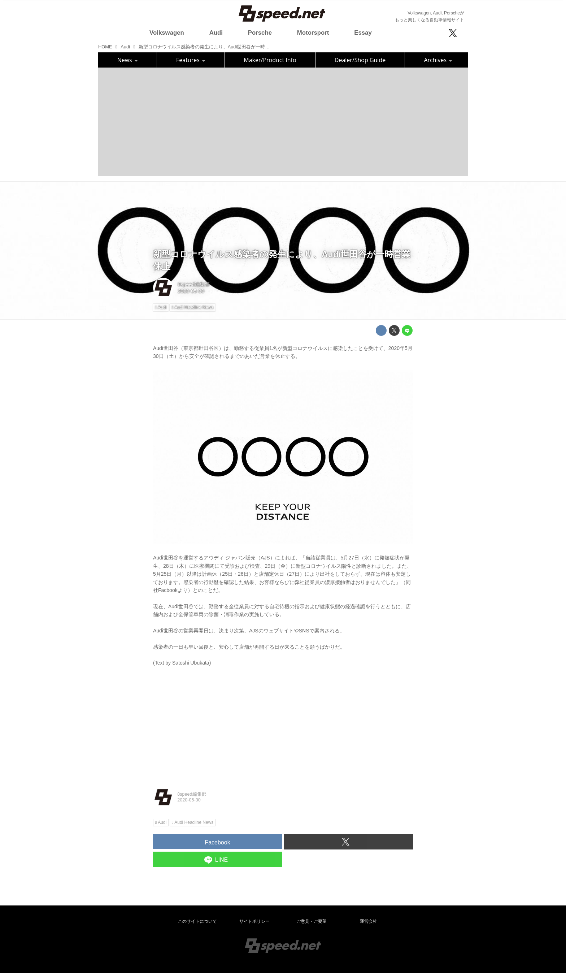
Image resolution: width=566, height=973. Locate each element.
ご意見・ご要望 (311, 921)
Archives (438, 60)
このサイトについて (197, 921)
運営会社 (368, 921)
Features (190, 60)
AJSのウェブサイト (271, 630)
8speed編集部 (194, 284)
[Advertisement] (283, 121)
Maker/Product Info (270, 60)
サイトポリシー (254, 921)
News (127, 60)
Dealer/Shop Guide (360, 60)
